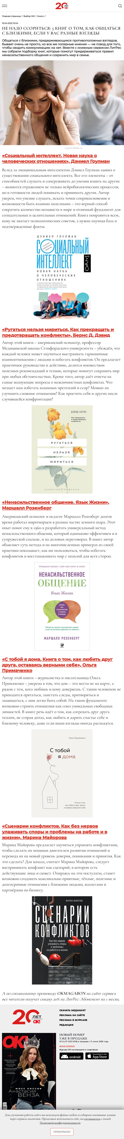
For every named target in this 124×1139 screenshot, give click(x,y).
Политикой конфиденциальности (60, 1123)
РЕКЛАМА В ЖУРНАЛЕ (73, 1020)
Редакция (66, 1025)
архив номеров (67, 1046)
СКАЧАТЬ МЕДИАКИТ (72, 1010)
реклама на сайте (72, 1015)
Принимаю (62, 1131)
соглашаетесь (92, 1119)
